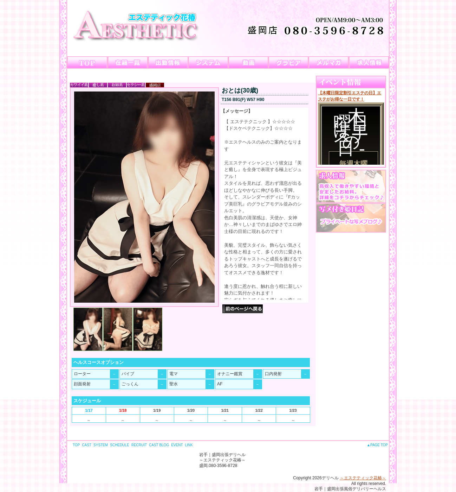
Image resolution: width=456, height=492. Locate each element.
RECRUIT (139, 445)
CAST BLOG (159, 445)
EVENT (177, 445)
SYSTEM (100, 445)
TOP (76, 445)
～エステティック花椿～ (363, 477)
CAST (86, 445)
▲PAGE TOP (377, 445)
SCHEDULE (119, 445)
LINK (189, 445)
